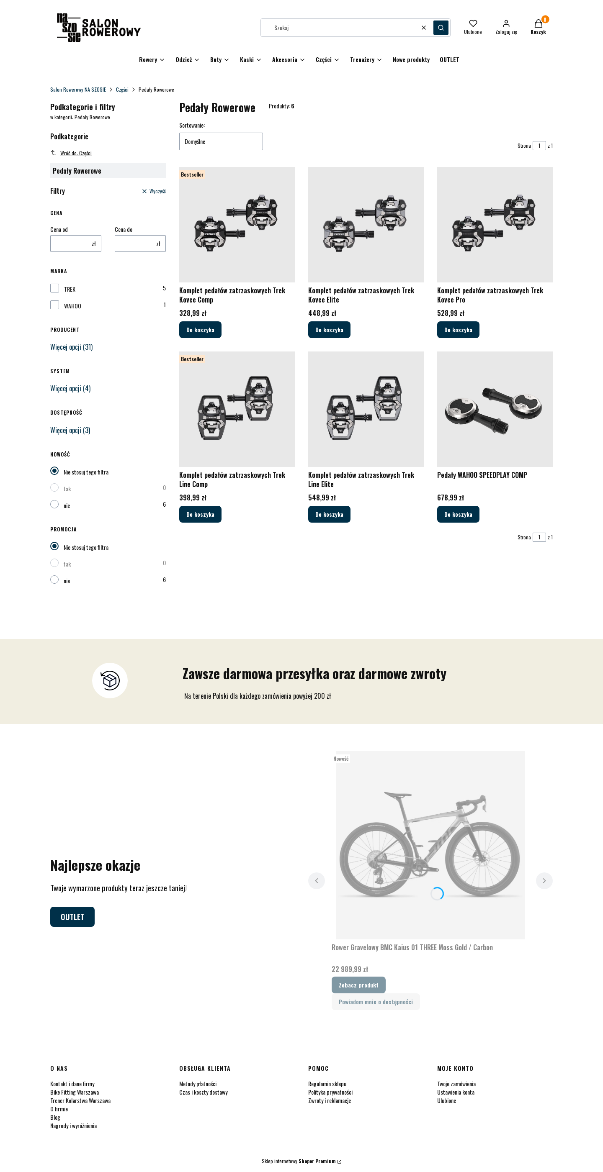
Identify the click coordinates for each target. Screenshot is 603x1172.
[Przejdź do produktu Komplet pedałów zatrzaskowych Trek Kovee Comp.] (237, 224)
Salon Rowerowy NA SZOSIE (78, 89)
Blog (55, 1117)
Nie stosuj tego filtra (86, 471)
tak (67, 488)
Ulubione (446, 1100)
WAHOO (72, 306)
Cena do (123, 229)
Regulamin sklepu (327, 1083)
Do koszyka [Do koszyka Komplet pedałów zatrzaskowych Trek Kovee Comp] (200, 329)
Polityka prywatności (330, 1091)
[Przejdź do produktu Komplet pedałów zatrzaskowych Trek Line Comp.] (237, 409)
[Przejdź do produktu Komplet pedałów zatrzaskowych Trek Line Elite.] (366, 409)
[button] (440, 28)
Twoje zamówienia (456, 1083)
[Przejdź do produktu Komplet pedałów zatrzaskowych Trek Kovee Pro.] (495, 224)
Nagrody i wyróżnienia (73, 1125)
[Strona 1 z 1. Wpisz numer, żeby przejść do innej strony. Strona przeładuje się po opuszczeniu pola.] (539, 145)
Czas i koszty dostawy (203, 1091)
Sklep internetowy (299, 1160)
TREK (69, 289)
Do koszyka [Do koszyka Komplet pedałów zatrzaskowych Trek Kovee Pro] (458, 329)
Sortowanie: (192, 125)
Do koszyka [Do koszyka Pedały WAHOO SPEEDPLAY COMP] (458, 514)
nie (67, 505)
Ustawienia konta (455, 1091)
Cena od (59, 229)
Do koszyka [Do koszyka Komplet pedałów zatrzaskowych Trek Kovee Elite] (329, 329)
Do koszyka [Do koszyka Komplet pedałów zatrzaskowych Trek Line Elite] (329, 514)
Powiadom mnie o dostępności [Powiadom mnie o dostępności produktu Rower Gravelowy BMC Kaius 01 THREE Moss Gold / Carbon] (376, 1001)
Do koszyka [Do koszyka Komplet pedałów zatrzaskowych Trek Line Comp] (200, 514)
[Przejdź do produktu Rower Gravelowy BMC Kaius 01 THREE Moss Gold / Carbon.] (430, 845)
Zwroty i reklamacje (329, 1100)
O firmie (59, 1108)
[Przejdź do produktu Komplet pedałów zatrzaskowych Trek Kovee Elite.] (366, 224)
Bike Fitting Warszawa (74, 1091)
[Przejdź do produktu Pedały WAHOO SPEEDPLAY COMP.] (495, 409)
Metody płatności (197, 1083)
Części (122, 89)
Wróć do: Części (71, 152)
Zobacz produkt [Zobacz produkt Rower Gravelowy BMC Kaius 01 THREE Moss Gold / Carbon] (359, 984)
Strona (524, 145)
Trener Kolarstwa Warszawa (80, 1100)
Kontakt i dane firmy (72, 1083)
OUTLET (72, 916)
